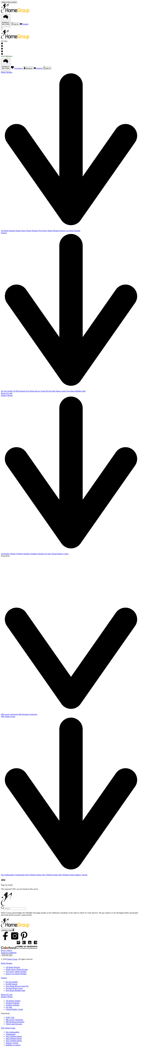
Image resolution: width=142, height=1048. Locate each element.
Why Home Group (8, 1028)
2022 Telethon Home (33, 875)
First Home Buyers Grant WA (37, 391)
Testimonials (20, 875)
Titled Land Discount (14, 1024)
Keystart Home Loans (57, 391)
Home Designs (6, 963)
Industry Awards (81, 875)
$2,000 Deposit (20, 391)
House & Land (6, 393)
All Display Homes (8, 554)
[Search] (15, 908)
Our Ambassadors (8, 875)
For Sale (47, 554)
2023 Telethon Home (50, 875)
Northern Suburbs (23, 554)
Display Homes (7, 997)
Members (28, 68)
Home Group (12, 959)
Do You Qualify (7, 391)
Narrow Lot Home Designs (69, 231)
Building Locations (13, 1045)
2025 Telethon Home (66, 875)
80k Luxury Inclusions (10, 714)
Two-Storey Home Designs (48, 231)
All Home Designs (8, 231)
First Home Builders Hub (76, 391)
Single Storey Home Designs (27, 231)
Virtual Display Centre (60, 554)
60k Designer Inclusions (28, 714)
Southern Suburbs (37, 554)
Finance (4, 978)
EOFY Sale (10, 1017)
